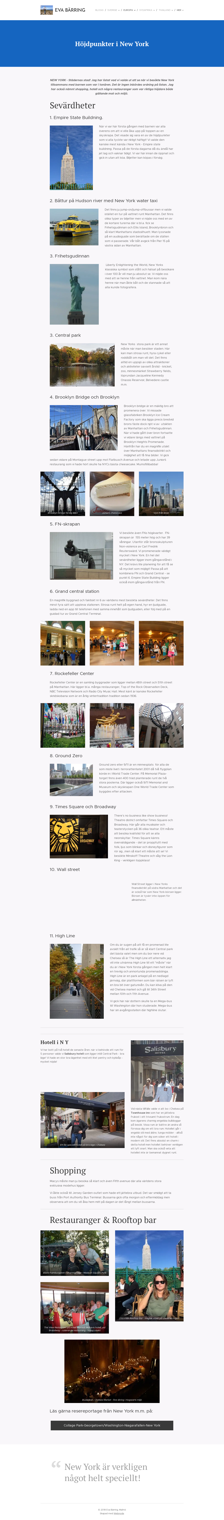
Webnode (119, 1513)
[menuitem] (102, 10)
